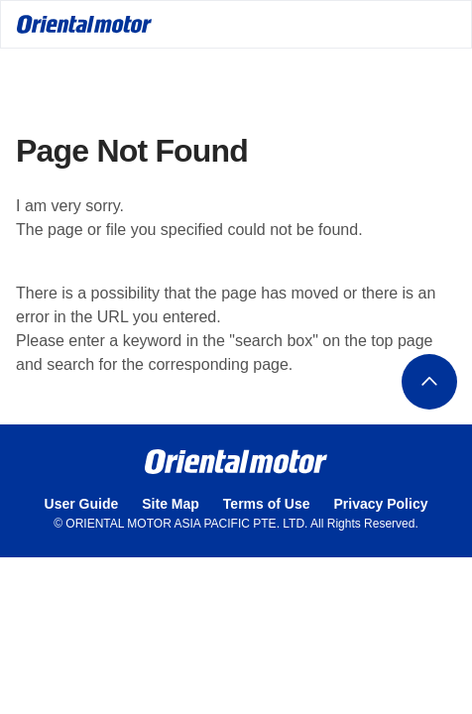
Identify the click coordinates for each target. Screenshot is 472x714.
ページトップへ (429, 382)
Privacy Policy (381, 504)
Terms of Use (266, 504)
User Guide (82, 504)
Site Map (170, 504)
